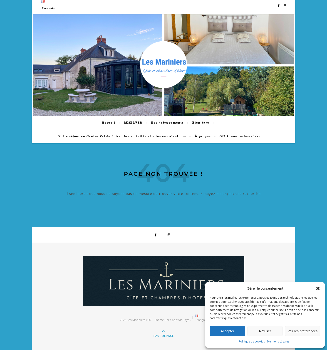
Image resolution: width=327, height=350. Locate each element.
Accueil (108, 122)
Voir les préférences (302, 331)
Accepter (227, 331)
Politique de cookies (252, 341)
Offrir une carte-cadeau (239, 136)
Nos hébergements (167, 122)
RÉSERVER (133, 122)
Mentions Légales (278, 341)
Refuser (265, 331)
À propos (203, 136)
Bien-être (200, 122)
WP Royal (183, 320)
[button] (318, 288)
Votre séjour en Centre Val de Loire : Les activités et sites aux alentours (122, 136)
